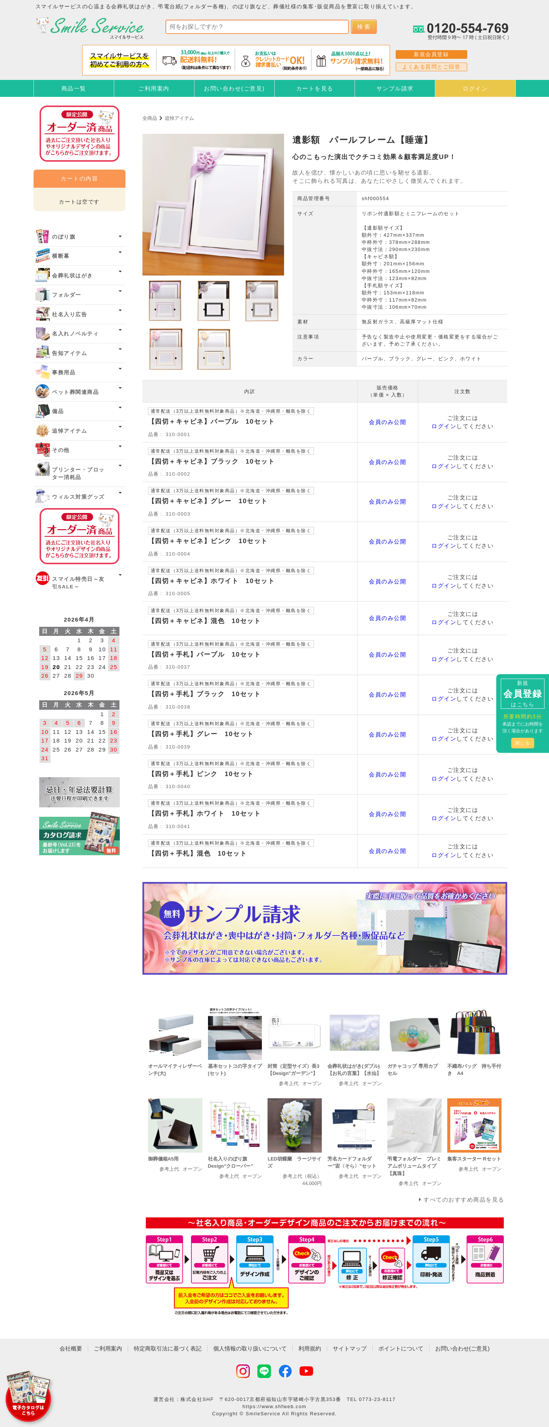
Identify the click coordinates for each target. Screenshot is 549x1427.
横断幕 (61, 256)
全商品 (149, 118)
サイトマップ (350, 1348)
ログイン (475, 88)
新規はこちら (522, 693)
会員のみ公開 (387, 422)
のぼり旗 (63, 237)
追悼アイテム (179, 118)
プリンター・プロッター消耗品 (78, 473)
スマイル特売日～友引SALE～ (78, 582)
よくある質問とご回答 (431, 67)
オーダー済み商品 (79, 536)
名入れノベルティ (75, 334)
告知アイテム (69, 353)
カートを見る (314, 88)
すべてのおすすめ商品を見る (464, 1199)
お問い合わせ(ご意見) (234, 88)
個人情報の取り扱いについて (250, 1348)
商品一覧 (73, 88)
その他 (61, 450)
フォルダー (66, 295)
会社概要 (71, 1348)
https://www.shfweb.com (275, 1406)
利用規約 (309, 1348)
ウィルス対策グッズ (78, 497)
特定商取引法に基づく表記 (168, 1348)
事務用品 (63, 372)
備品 (58, 411)
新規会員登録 (431, 54)
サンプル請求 (395, 88)
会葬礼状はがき (72, 276)
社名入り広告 (69, 314)
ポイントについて (401, 1348)
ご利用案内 (154, 88)
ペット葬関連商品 (75, 392)
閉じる (523, 743)
